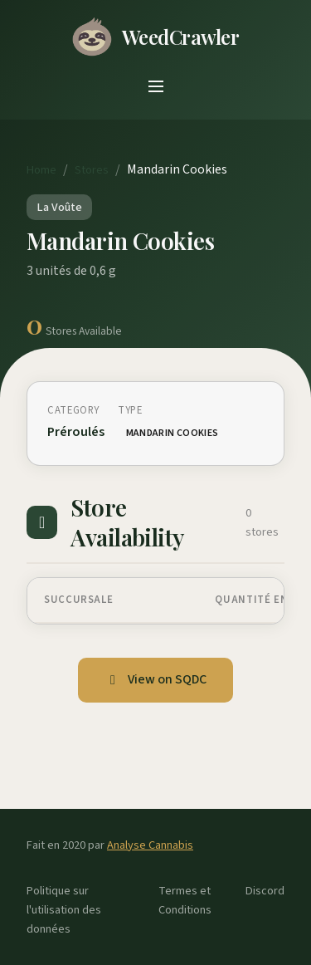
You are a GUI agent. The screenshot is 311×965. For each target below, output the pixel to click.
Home (41, 170)
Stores (92, 170)
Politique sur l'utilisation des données (64, 910)
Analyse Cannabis (150, 845)
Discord (264, 890)
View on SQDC (155, 679)
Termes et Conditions (184, 900)
